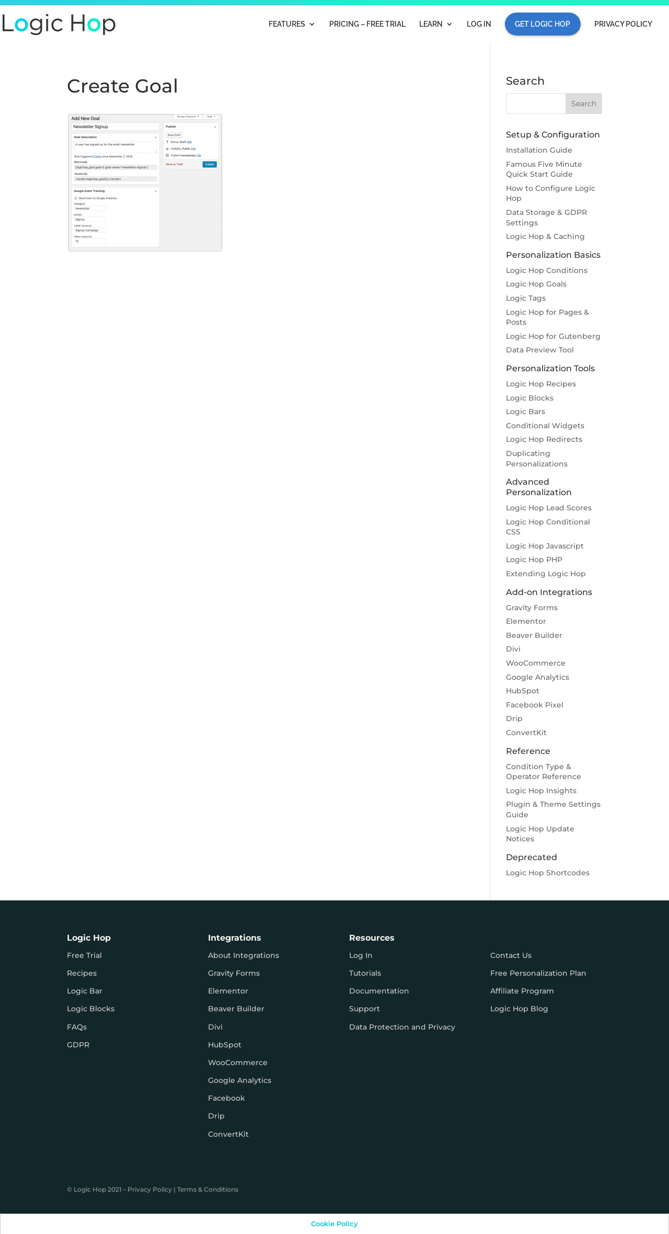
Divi (513, 649)
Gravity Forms (532, 607)
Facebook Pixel (534, 705)
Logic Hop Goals (536, 284)
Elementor (526, 621)
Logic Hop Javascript (545, 546)
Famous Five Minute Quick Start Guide (544, 169)
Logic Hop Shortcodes (548, 872)
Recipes (82, 973)
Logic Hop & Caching (545, 236)
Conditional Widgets (545, 425)
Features (287, 24)
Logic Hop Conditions (546, 270)
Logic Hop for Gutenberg (553, 336)
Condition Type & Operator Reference (543, 772)
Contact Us (511, 955)
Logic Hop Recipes (541, 384)
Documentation (379, 991)
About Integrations (243, 955)
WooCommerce (536, 663)
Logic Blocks (529, 398)
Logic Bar (84, 991)
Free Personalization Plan (538, 973)
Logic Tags (526, 298)
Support (364, 1008)
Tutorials (365, 973)
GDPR (78, 1044)
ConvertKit (526, 732)
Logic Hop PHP (534, 559)
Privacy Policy (623, 24)
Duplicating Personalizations (537, 459)
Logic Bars (525, 411)
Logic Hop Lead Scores (549, 507)
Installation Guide (539, 150)
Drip (514, 718)
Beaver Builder (534, 635)
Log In (479, 24)
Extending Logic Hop (546, 573)
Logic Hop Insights (541, 790)
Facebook (226, 1098)
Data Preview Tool (540, 350)
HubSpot (522, 690)
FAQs (77, 1027)
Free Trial (84, 955)
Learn (431, 24)
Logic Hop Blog (519, 1008)
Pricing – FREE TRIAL (367, 24)
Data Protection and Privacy (402, 1027)
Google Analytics (537, 677)
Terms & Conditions (207, 1189)
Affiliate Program (522, 991)
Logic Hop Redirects (544, 439)
